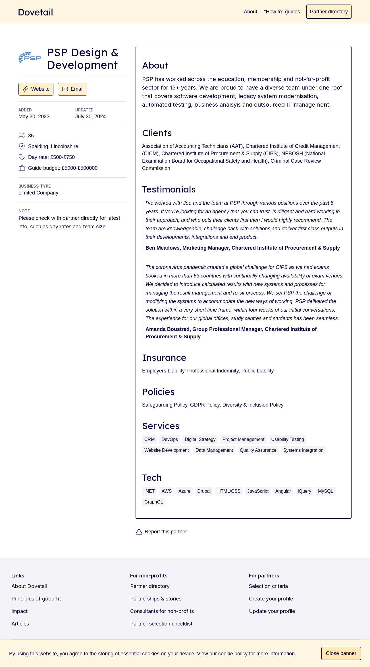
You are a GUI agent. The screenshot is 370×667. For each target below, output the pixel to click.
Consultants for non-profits (162, 611)
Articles (20, 624)
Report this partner (166, 532)
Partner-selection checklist (161, 624)
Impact (19, 611)
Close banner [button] (341, 653)
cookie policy (233, 653)
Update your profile (272, 611)
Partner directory (150, 586)
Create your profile (271, 599)
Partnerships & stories (155, 599)
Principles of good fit (36, 599)
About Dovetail (29, 586)
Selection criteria (268, 586)
